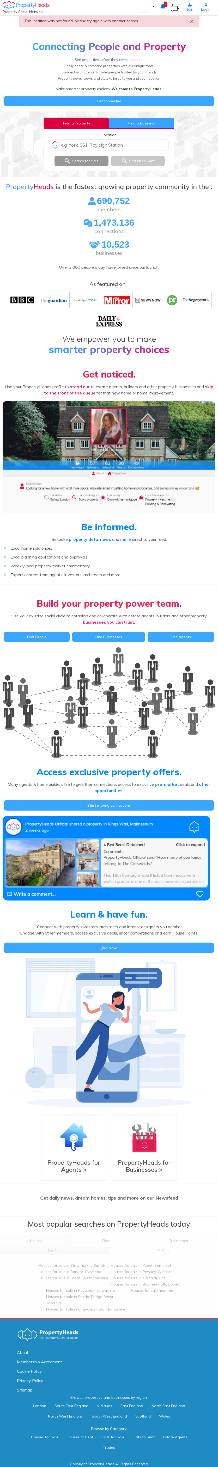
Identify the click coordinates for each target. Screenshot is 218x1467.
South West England (109, 1416)
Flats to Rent (144, 1437)
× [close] (191, 21)
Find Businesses (108, 637)
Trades (109, 1447)
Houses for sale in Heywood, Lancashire (80, 1290)
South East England (71, 1405)
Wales (164, 1416)
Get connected (109, 101)
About (22, 1352)
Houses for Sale (44, 1437)
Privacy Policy (30, 1380)
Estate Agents (175, 1437)
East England (131, 1405)
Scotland (143, 1416)
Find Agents (181, 637)
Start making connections (109, 805)
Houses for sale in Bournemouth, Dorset (145, 1284)
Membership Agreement (39, 1361)
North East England (168, 1405)
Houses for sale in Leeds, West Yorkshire (73, 1278)
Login (205, 7)
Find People (36, 637)
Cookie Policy (29, 1371)
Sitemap (24, 1390)
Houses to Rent (80, 1437)
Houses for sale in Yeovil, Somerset (141, 1265)
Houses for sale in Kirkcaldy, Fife (138, 1278)
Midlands (104, 1405)
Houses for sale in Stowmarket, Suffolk (72, 1265)
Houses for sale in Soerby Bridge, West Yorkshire (79, 1299)
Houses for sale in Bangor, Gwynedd (70, 1271)
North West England (65, 1416)
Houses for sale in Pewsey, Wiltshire (142, 1271)
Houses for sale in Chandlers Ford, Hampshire (85, 1309)
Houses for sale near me (152, 1290)
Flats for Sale (112, 1437)
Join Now (109, 947)
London (39, 1405)
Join (190, 7)
